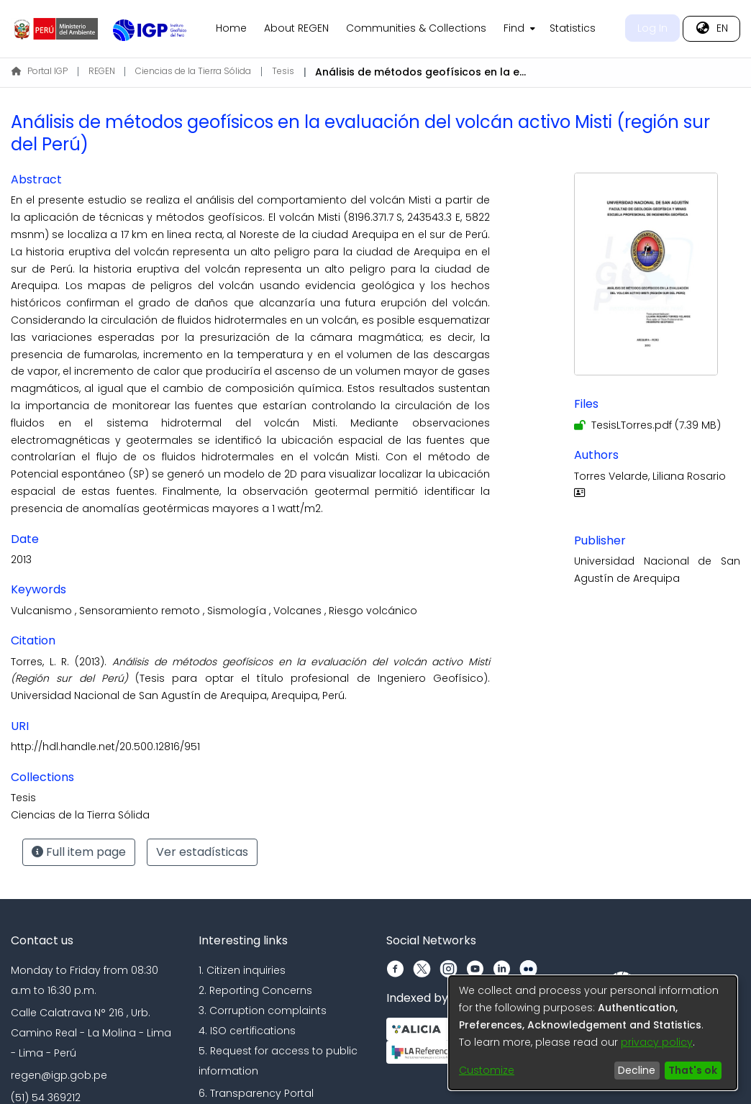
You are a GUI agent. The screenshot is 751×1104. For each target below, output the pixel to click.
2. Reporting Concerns (255, 990)
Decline (636, 1070)
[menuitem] (518, 29)
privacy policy (657, 1042)
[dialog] (593, 1033)
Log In (652, 28)
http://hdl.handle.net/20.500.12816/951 (105, 746)
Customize (486, 1070)
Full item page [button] (79, 852)
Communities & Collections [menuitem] (416, 28)
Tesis (283, 71)
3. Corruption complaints (263, 1010)
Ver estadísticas (202, 852)
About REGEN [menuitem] (296, 28)
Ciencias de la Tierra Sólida (193, 71)
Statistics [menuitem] (573, 28)
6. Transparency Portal (256, 1093)
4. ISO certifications (247, 1030)
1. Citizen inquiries (242, 970)
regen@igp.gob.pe (59, 1075)
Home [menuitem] (231, 28)
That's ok (692, 1070)
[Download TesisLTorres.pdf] (647, 425)
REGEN (101, 71)
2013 (21, 559)
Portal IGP (40, 71)
